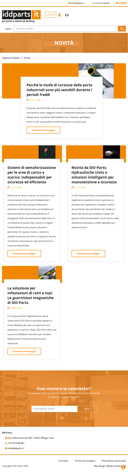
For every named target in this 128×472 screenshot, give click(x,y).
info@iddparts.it (14, 448)
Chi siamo (63, 460)
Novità (27, 57)
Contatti (50, 14)
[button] (59, 17)
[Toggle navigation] (6, 28)
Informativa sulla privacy (113, 460)
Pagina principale (10, 57)
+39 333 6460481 (15, 443)
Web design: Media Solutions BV (110, 466)
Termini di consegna (85, 460)
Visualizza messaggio (43, 130)
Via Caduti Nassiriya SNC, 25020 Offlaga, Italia (29, 437)
